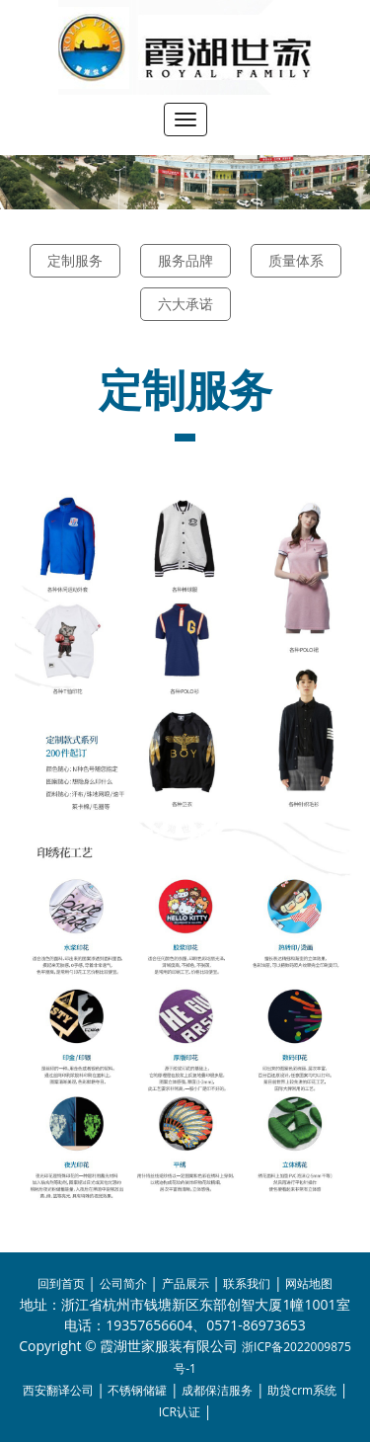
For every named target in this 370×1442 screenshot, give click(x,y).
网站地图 (309, 1283)
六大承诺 (185, 303)
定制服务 (75, 260)
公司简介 (123, 1283)
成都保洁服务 (217, 1390)
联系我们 (246, 1283)
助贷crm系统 (301, 1390)
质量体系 (296, 260)
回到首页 (61, 1283)
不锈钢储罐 (137, 1390)
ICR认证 (179, 1411)
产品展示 (185, 1283)
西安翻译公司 (58, 1390)
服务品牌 (185, 260)
